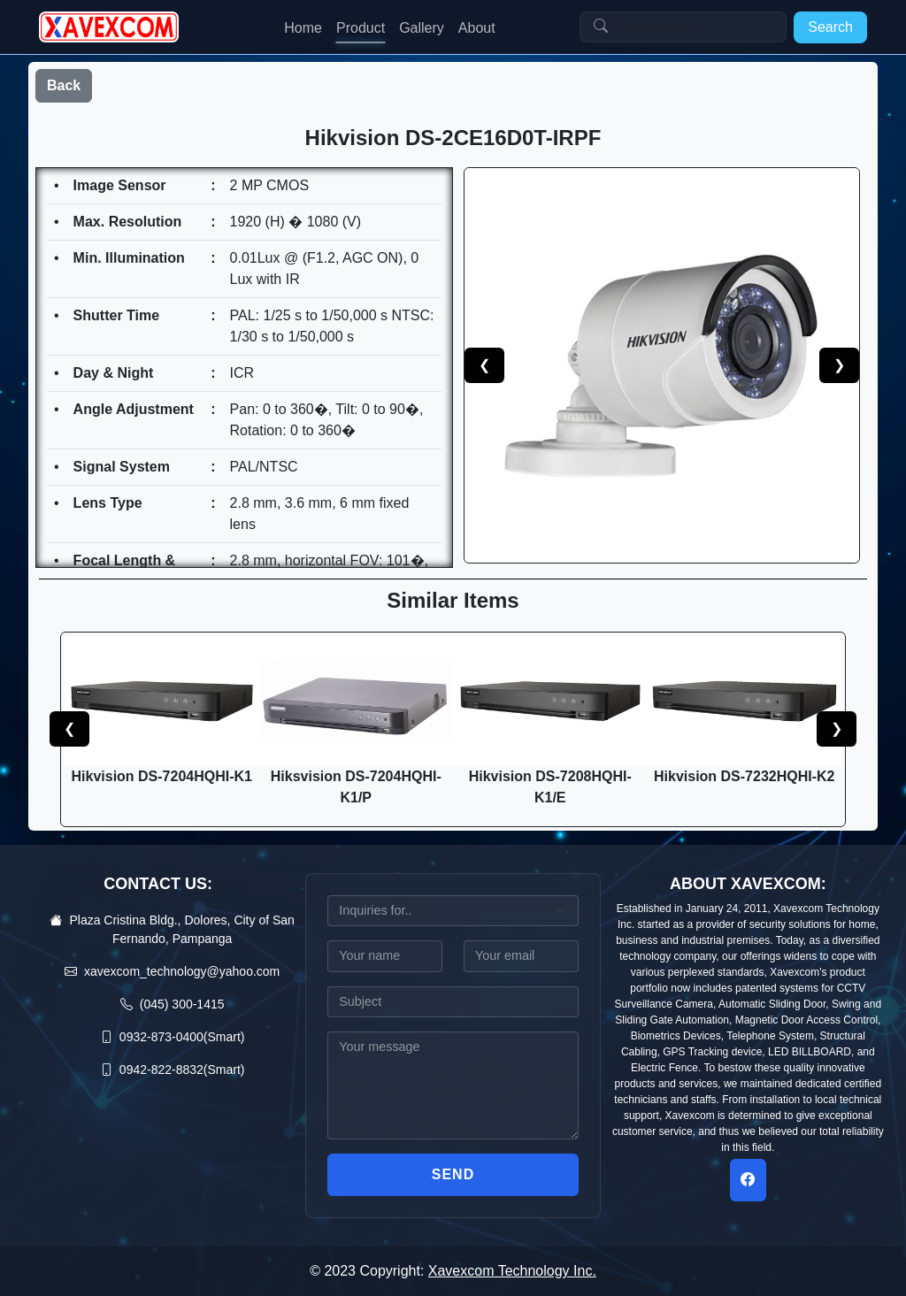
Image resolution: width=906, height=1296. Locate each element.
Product (360, 27)
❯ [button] (836, 728)
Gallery (421, 27)
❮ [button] (69, 728)
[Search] (683, 27)
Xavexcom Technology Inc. (512, 1270)
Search (830, 27)
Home (303, 27)
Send (453, 1174)
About (476, 27)
